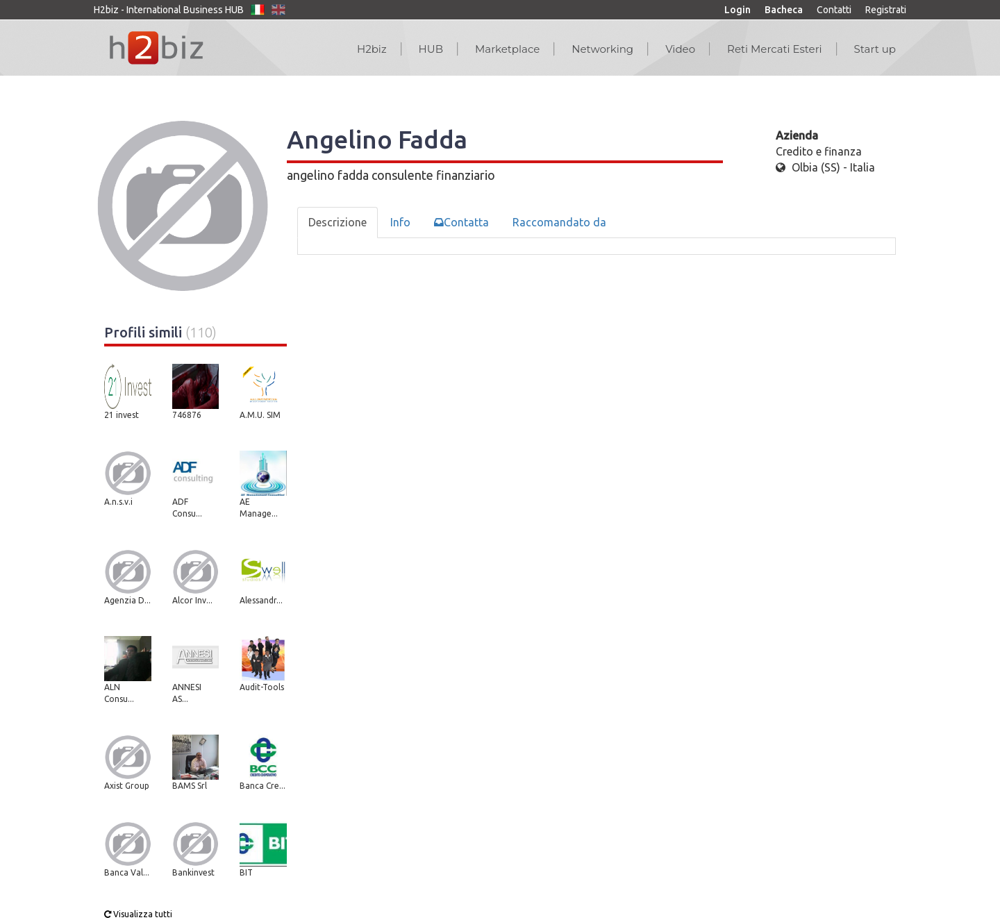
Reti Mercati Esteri (774, 49)
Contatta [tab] (461, 222)
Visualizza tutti (138, 914)
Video (680, 49)
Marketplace (507, 49)
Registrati (885, 9)
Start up (875, 49)
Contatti (834, 9)
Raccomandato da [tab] (559, 222)
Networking (602, 49)
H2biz (372, 49)
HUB (431, 49)
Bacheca (784, 9)
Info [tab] (400, 222)
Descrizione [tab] (337, 222)
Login (737, 9)
